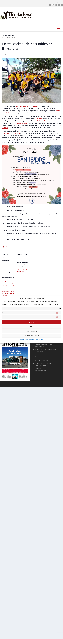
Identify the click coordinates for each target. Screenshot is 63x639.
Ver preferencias (31, 331)
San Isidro (4, 293)
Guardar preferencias (31, 336)
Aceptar (31, 322)
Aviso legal (41, 339)
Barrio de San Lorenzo (7, 280)
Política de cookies (24, 339)
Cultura (3, 275)
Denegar (31, 327)
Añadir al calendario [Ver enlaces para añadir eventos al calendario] (12, 247)
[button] (60, 298)
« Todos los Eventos (8, 36)
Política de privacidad (33, 339)
